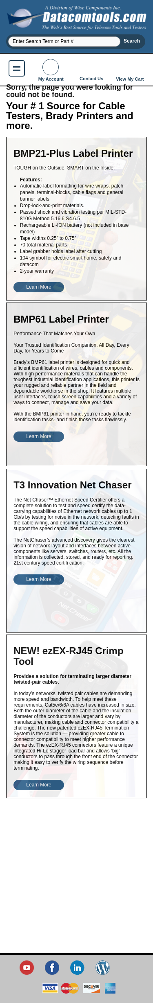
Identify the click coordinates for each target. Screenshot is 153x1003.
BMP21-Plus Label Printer (73, 153)
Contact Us (91, 70)
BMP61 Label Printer (61, 319)
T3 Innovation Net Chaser (72, 484)
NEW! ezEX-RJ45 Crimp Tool (68, 656)
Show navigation (17, 68)
